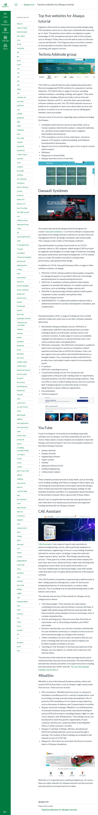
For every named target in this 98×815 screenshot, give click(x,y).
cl (17, 638)
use (18, 109)
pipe (18, 134)
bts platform (22, 499)
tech (19, 162)
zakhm (19, 475)
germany (20, 354)
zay (18, 81)
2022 (19, 126)
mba (18, 399)
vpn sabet (21, 36)
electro (20, 512)
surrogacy (21, 454)
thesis (19, 458)
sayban (20, 630)
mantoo (20, 614)
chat (19, 610)
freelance (20, 183)
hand (19, 64)
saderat (20, 167)
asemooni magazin (24, 257)
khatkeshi (21, 390)
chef (19, 503)
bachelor (20, 573)
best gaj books (23, 423)
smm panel (21, 483)
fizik (18, 122)
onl (18, 77)
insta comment (23, 290)
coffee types (22, 154)
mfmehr (20, 581)
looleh (19, 302)
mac (18, 650)
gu (18, 56)
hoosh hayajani (23, 286)
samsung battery (23, 237)
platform (20, 105)
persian (20, 333)
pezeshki (20, 146)
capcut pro (21, 403)
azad (19, 431)
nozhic (19, 467)
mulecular (21, 565)
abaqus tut (21, 204)
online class (21, 435)
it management (23, 245)
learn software (23, 187)
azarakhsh (21, 150)
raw (18, 577)
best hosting (22, 208)
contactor (21, 516)
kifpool (19, 24)
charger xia (21, 97)
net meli (20, 101)
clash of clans (22, 28)
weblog (20, 175)
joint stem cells (23, 471)
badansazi (21, 294)
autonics (20, 281)
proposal (20, 439)
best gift (20, 171)
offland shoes (22, 220)
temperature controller (22, 323)
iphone (19, 487)
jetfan (19, 337)
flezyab (20, 394)
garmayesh (21, 261)
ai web (19, 556)
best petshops (23, 427)
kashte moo (21, 298)
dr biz (19, 44)
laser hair (20, 585)
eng (18, 605)
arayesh (20, 378)
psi (18, 618)
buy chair (20, 138)
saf (18, 93)
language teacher (24, 318)
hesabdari (21, 253)
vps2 (19, 569)
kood (19, 350)
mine (19, 411)
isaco (19, 646)
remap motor (22, 528)
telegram (20, 130)
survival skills (22, 491)
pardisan (20, 341)
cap (18, 597)
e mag (19, 269)
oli (18, 232)
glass (19, 89)
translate (20, 48)
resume (20, 249)
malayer (20, 329)
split (18, 241)
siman (19, 552)
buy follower (22, 179)
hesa (19, 626)
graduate (20, 118)
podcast (20, 195)
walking (20, 479)
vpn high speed (23, 212)
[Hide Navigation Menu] (16, 5)
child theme (21, 366)
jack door (20, 314)
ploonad (20, 544)
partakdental (22, 386)
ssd (18, 548)
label (19, 540)
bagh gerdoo (22, 265)
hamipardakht (22, 601)
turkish (20, 142)
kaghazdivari (22, 561)
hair (18, 495)
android (20, 158)
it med (19, 191)
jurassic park (22, 374)
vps (18, 216)
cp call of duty (22, 407)
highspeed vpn (23, 224)
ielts (18, 532)
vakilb (19, 593)
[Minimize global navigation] (5, 812)
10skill (19, 113)
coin (18, 40)
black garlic (21, 415)
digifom (20, 419)
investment (21, 277)
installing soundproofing (23, 449)
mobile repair (22, 362)
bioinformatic (22, 32)
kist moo (20, 358)
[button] (5, 31)
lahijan (19, 589)
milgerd (20, 520)
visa (18, 524)
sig (18, 85)
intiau (19, 228)
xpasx (19, 443)
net (18, 69)
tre (18, 634)
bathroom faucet (23, 370)
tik (18, 52)
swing (19, 536)
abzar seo (20, 199)
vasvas (19, 310)
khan (19, 60)
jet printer (21, 382)
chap (19, 622)
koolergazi (21, 306)
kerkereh (20, 345)
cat (18, 73)
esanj (19, 463)
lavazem (20, 642)
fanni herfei (21, 507)
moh (18, 273)
